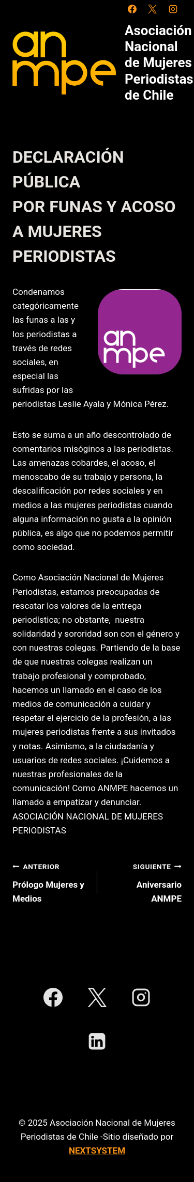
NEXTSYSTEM (97, 1150)
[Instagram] (173, 9)
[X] (152, 9)
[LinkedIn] (97, 1041)
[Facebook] (132, 9)
